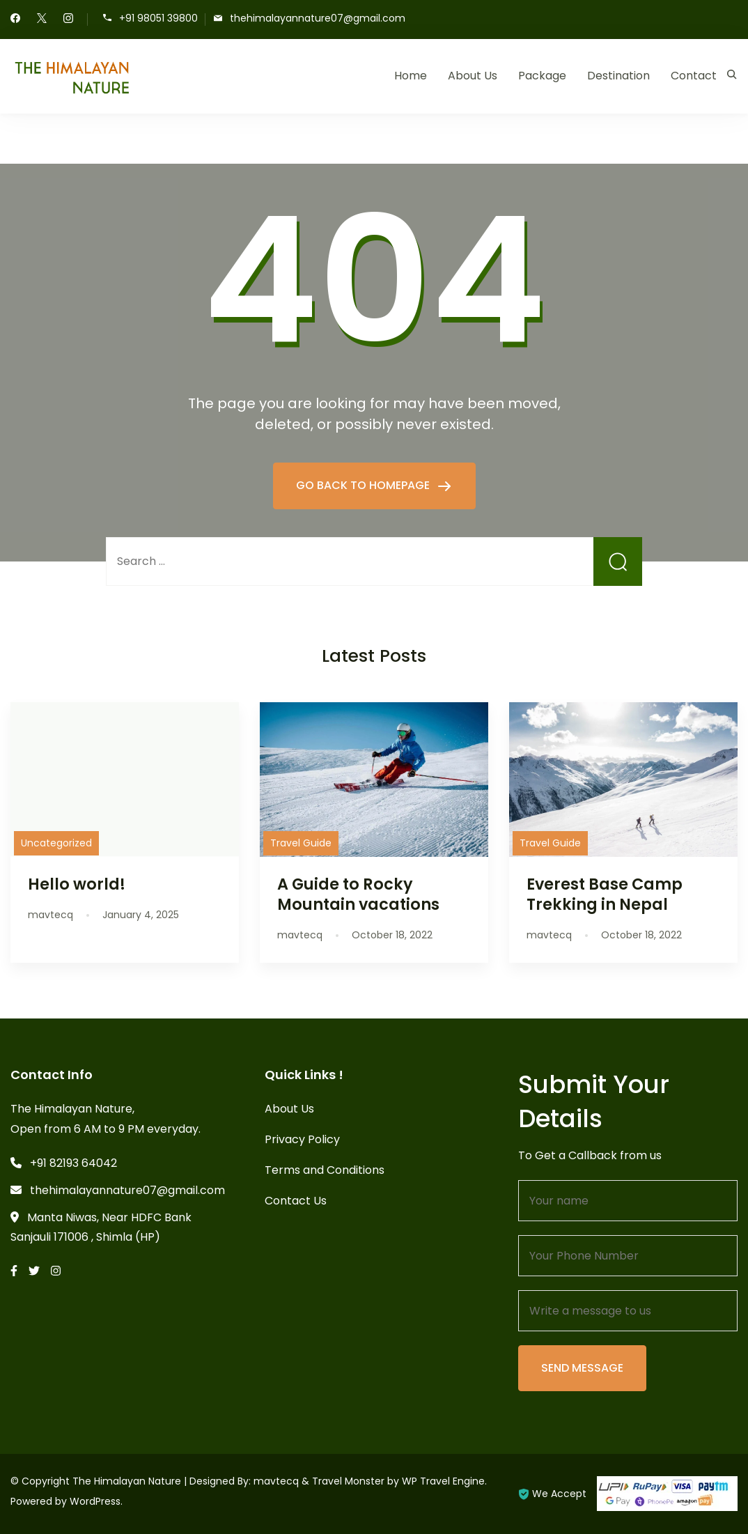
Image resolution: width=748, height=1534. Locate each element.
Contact (694, 76)
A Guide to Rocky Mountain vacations (358, 894)
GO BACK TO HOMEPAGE (364, 485)
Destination (618, 76)
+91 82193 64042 (73, 1163)
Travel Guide (301, 843)
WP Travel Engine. (444, 1481)
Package (542, 76)
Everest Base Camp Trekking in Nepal (605, 894)
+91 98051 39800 (158, 18)
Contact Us (296, 1201)
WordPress (95, 1501)
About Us (472, 76)
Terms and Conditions (324, 1170)
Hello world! (76, 884)
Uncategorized (56, 843)
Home (410, 76)
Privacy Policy (302, 1139)
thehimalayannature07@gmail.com (317, 18)
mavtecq (276, 1481)
